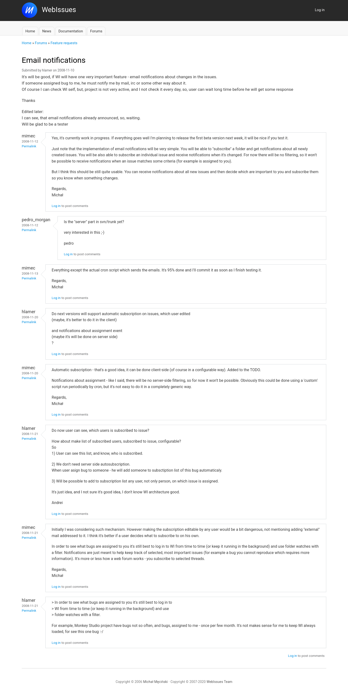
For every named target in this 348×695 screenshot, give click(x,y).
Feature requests (64, 43)
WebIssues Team (219, 682)
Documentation (70, 31)
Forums (96, 31)
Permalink (29, 146)
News (46, 31)
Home (30, 31)
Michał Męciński (155, 682)
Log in (320, 10)
